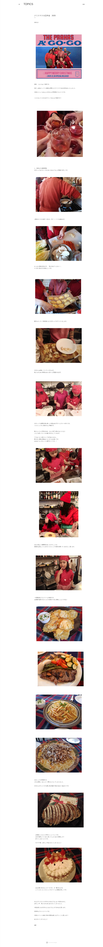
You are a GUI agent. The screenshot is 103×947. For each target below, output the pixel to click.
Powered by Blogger (51, 942)
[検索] (84, 4)
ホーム (25, 8)
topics (28, 4)
